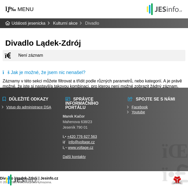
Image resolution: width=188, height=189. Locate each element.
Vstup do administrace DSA (28, 107)
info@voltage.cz (82, 142)
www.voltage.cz (80, 147)
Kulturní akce (65, 23)
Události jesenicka (164, 9)
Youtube (138, 112)
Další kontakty (74, 157)
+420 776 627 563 (82, 136)
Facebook (140, 107)
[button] (19, 9)
